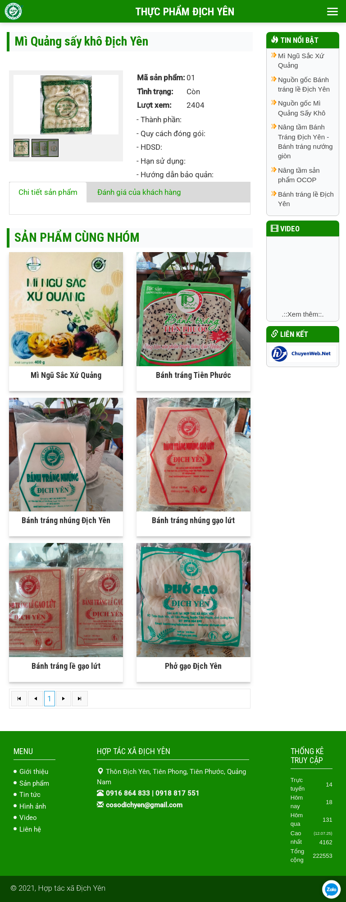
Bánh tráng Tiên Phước (193, 375)
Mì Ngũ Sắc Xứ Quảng (66, 375)
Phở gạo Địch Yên (193, 666)
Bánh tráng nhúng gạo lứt (193, 520)
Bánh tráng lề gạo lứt (66, 666)
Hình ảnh (32, 806)
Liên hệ (30, 829)
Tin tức (30, 795)
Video (28, 818)
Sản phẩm (34, 783)
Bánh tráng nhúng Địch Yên (66, 520)
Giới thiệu (33, 772)
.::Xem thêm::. (302, 314)
